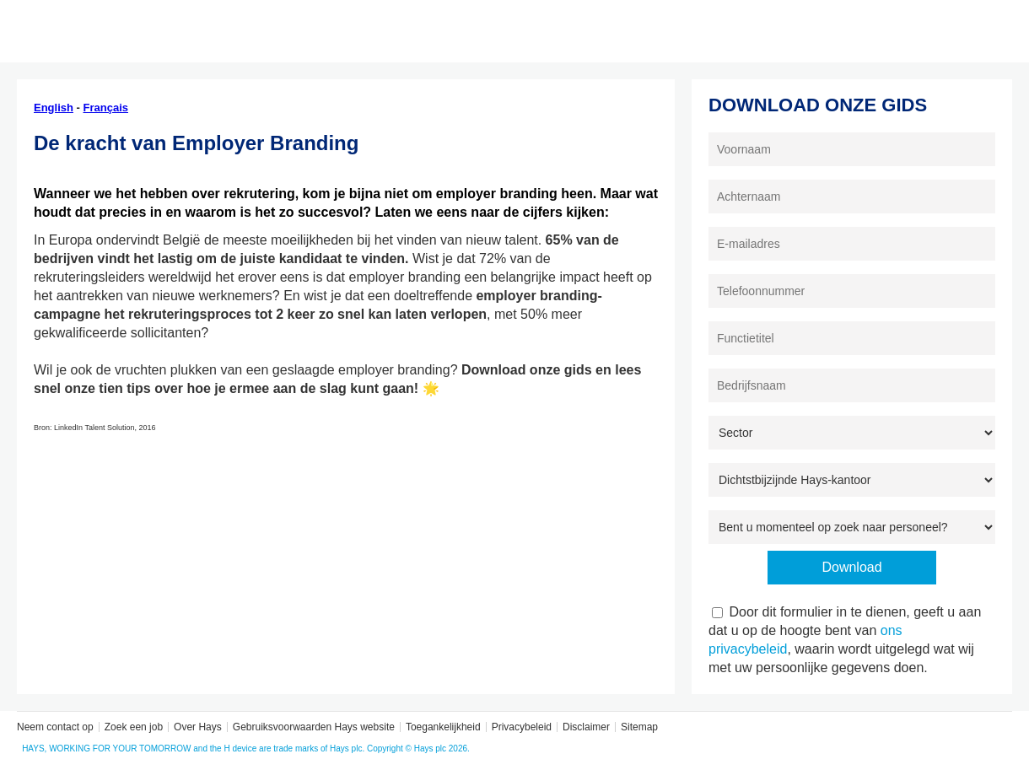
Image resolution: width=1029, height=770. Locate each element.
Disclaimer (586, 727)
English (53, 107)
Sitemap (639, 727)
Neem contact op (55, 727)
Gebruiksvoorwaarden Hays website (314, 727)
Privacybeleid (522, 727)
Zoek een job (134, 727)
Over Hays (198, 727)
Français (106, 107)
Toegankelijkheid (443, 727)
